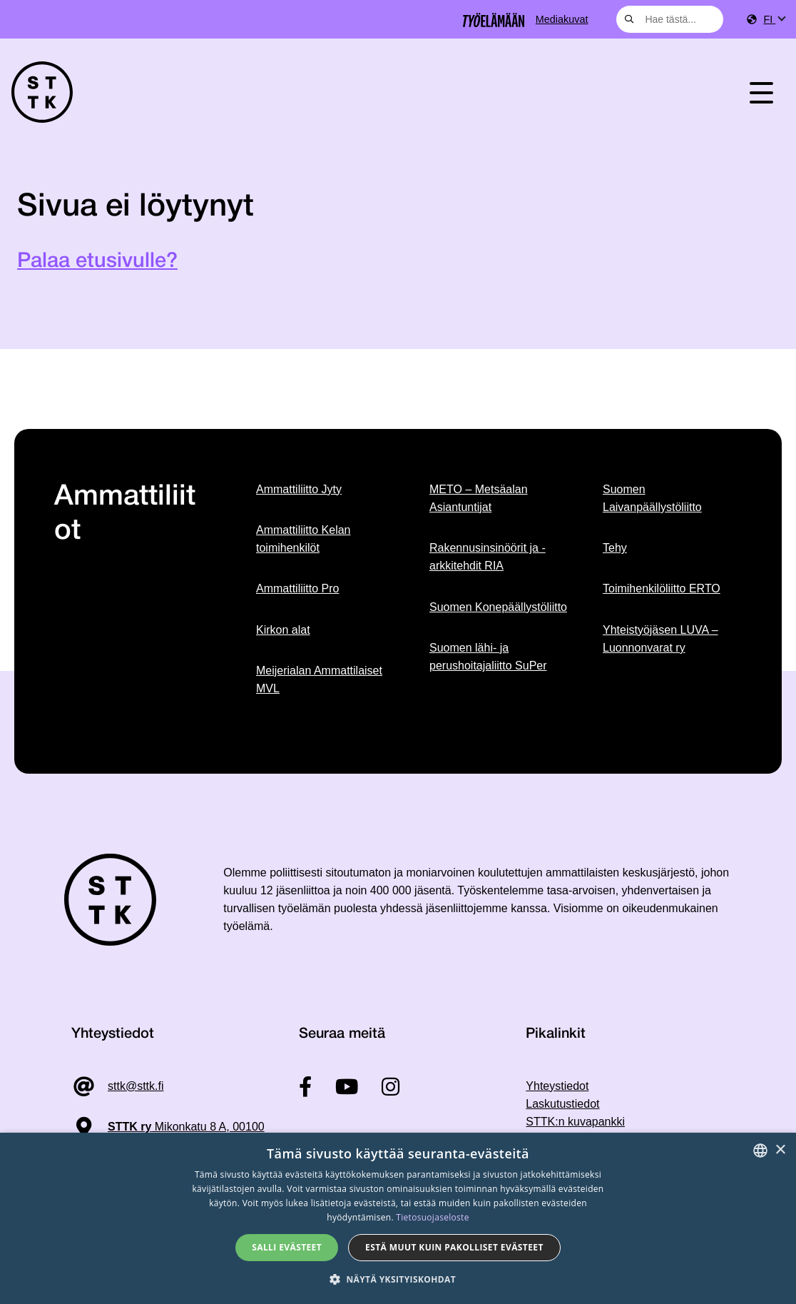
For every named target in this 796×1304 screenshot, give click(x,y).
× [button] (780, 1150)
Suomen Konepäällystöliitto (498, 607)
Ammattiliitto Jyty (299, 489)
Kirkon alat (283, 630)
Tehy (615, 548)
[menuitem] (773, 19)
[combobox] (669, 19)
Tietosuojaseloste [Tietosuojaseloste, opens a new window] (432, 1217)
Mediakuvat (562, 19)
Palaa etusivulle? (97, 261)
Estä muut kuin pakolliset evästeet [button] (454, 1247)
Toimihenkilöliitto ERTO (661, 588)
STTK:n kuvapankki (575, 1122)
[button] (398, 1279)
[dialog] (398, 1218)
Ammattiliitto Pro (297, 588)
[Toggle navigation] (761, 92)
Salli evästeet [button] (287, 1247)
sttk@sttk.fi (135, 1086)
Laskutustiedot (562, 1104)
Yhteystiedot (557, 1086)
